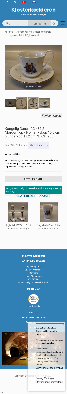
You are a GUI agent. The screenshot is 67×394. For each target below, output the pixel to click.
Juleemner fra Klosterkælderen (33, 31)
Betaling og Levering (34, 317)
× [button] (63, 324)
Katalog (9, 31)
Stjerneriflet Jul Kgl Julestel (24, 35)
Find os (33, 312)
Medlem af (33, 289)
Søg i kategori (40, 24)
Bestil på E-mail (33, 179)
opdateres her (48, 343)
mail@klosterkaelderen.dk (37, 282)
